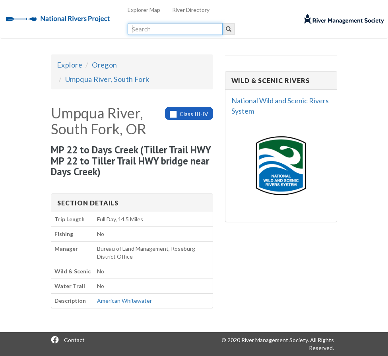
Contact (74, 340)
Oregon (104, 64)
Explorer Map (144, 9)
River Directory (191, 9)
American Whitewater (124, 300)
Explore (69, 64)
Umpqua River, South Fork (107, 79)
